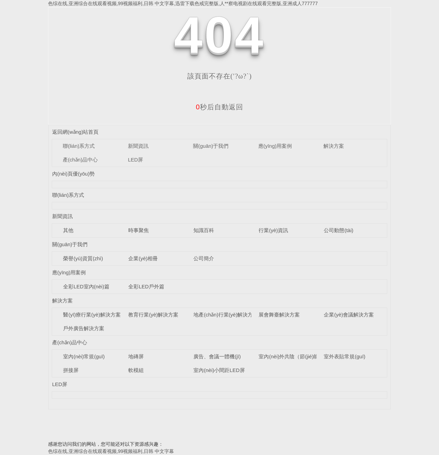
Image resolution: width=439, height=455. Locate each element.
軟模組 (136, 370)
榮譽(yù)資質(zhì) (83, 258)
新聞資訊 (138, 146)
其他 (68, 230)
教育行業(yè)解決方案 (153, 315)
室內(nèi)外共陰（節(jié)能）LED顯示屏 (304, 356)
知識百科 (203, 230)
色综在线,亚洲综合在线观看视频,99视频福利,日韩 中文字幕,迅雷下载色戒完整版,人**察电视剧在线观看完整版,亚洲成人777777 (183, 3)
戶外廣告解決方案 (83, 328)
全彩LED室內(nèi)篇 (86, 286)
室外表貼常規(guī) (344, 356)
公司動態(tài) (338, 230)
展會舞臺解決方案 (279, 315)
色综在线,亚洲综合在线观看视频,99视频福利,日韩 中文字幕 (111, 451)
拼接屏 (71, 370)
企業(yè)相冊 (143, 258)
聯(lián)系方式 (79, 146)
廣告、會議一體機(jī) (217, 356)
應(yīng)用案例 (275, 146)
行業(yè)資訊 (273, 230)
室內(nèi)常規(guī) (84, 356)
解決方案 (333, 146)
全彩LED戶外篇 (146, 286)
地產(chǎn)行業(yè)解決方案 (225, 315)
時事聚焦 (138, 230)
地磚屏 (136, 356)
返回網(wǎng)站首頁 (75, 132)
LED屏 (135, 160)
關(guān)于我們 (210, 146)
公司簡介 (203, 258)
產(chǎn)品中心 (80, 160)
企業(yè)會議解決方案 (349, 315)
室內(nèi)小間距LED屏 (219, 370)
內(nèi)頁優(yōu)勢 (73, 174)
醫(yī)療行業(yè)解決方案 (92, 315)
